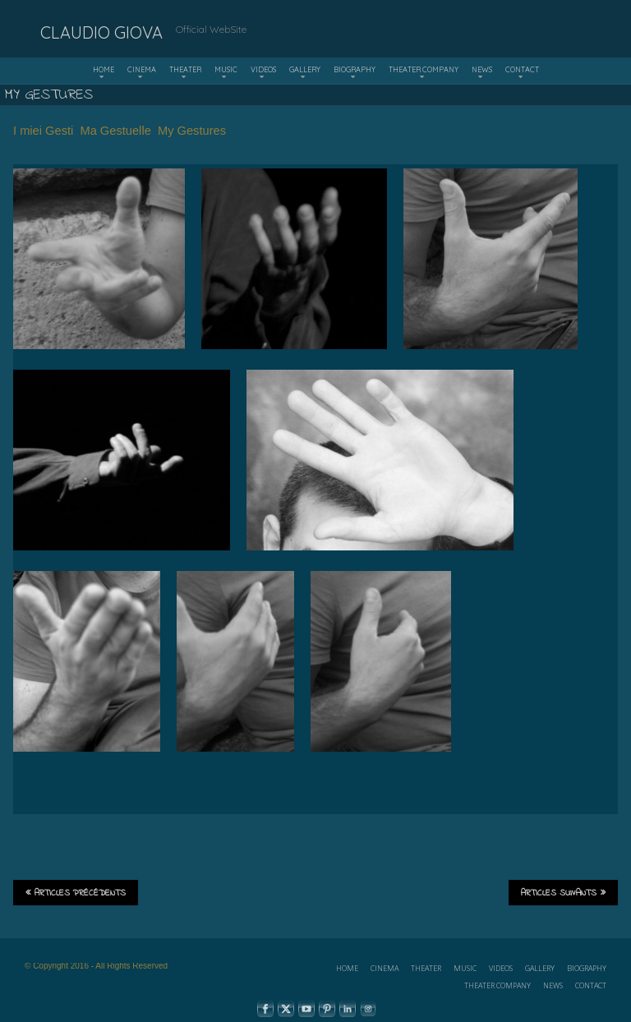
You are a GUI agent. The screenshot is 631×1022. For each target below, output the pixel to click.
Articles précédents (75, 892)
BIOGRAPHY (354, 69)
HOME (103, 69)
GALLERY (304, 69)
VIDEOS (263, 69)
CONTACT (522, 69)
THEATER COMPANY (423, 69)
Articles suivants (563, 892)
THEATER (185, 69)
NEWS (482, 69)
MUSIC (225, 69)
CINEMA (141, 69)
